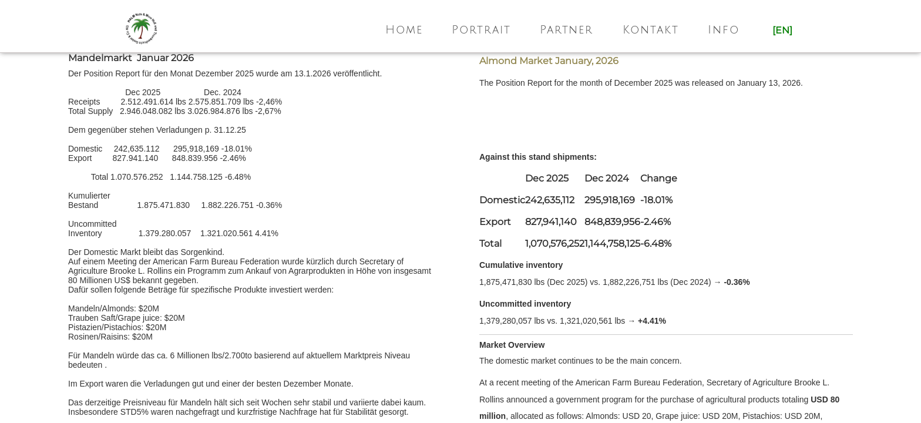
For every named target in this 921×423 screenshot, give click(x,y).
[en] (782, 30)
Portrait (481, 30)
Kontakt (651, 30)
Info (724, 30)
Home (404, 30)
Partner (566, 30)
